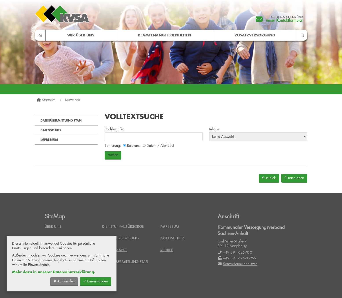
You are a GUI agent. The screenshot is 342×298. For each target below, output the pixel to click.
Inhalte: (214, 129)
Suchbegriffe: (114, 129)
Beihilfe (166, 250)
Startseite (48, 100)
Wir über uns (80, 35)
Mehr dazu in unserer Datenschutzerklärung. (53, 272)
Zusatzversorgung (255, 35)
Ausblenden (64, 281)
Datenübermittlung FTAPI (61, 120)
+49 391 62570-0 (235, 252)
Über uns (53, 226)
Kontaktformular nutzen (237, 264)
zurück (269, 178)
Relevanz (131, 145)
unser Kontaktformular (284, 20)
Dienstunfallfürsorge (123, 226)
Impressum (49, 139)
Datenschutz (51, 130)
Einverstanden (95, 281)
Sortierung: (113, 145)
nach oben (294, 178)
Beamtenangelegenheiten (164, 35)
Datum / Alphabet (158, 145)
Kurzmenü (72, 100)
